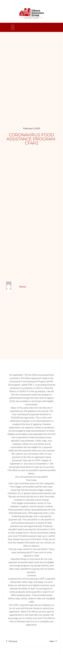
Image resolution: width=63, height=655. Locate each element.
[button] (12, 27)
